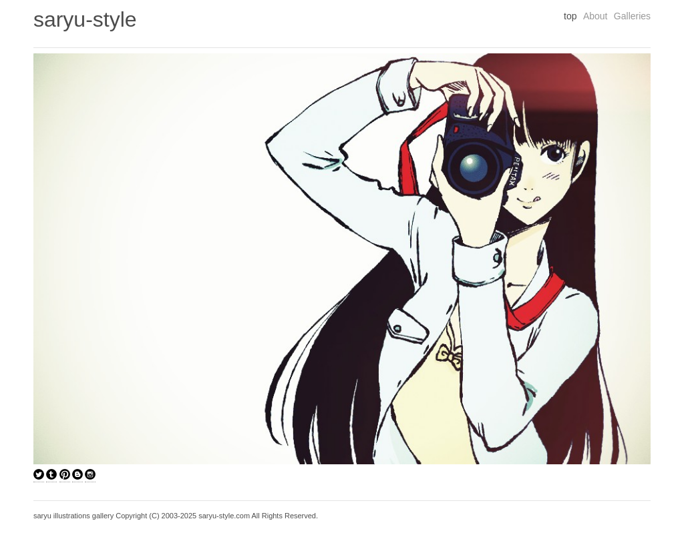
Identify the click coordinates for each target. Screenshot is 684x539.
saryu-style (85, 19)
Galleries (632, 16)
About (595, 16)
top (570, 16)
